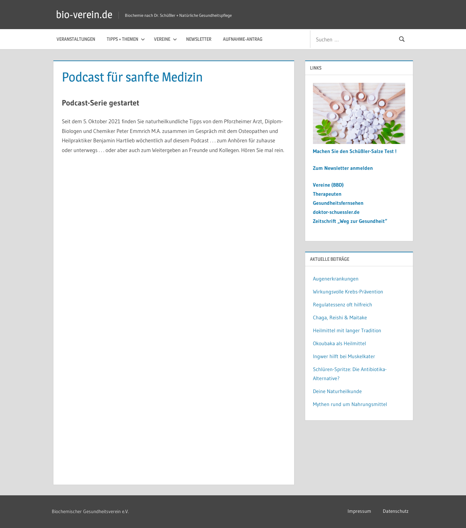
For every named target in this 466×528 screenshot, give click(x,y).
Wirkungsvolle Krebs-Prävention (348, 291)
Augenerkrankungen (336, 278)
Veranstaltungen (76, 39)
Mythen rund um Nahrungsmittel (350, 404)
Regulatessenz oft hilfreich (342, 304)
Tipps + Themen (126, 39)
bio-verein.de (84, 14)
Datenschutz (395, 511)
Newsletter (198, 39)
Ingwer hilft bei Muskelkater (344, 356)
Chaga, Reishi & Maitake (340, 317)
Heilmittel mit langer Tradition (347, 330)
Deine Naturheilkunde (337, 391)
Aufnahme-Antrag (242, 39)
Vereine (165, 39)
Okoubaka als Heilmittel (339, 343)
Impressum (359, 511)
